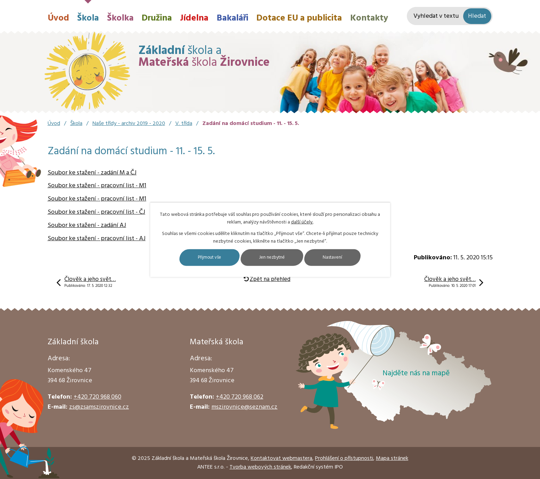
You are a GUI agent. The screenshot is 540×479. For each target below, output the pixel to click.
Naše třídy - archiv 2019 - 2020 (128, 123)
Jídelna (194, 18)
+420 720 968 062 (239, 397)
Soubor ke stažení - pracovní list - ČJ (96, 212)
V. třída (183, 123)
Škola (88, 18)
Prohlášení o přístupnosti (344, 458)
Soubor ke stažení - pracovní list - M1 (97, 186)
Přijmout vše (201, 257)
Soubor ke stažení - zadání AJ (87, 225)
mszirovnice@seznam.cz (244, 407)
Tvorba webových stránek (260, 467)
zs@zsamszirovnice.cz (99, 407)
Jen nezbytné (273, 257)
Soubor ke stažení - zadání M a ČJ (92, 173)
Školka (120, 18)
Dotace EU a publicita (299, 18)
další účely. (302, 222)
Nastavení (342, 257)
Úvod (58, 18)
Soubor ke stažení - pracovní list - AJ (97, 239)
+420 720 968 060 (97, 397)
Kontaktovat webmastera (281, 458)
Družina (157, 18)
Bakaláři (232, 18)
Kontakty (369, 18)
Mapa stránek (392, 458)
